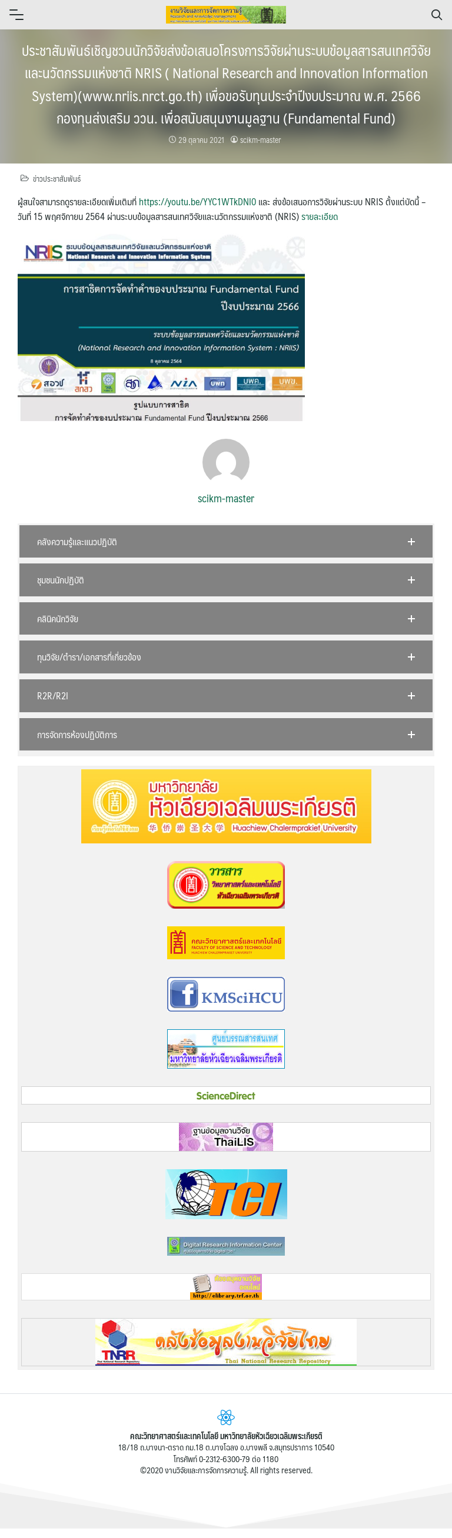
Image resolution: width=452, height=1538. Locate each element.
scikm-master (260, 140)
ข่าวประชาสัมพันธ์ (57, 178)
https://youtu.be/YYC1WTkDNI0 (197, 201)
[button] (226, 541)
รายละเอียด (319, 216)
